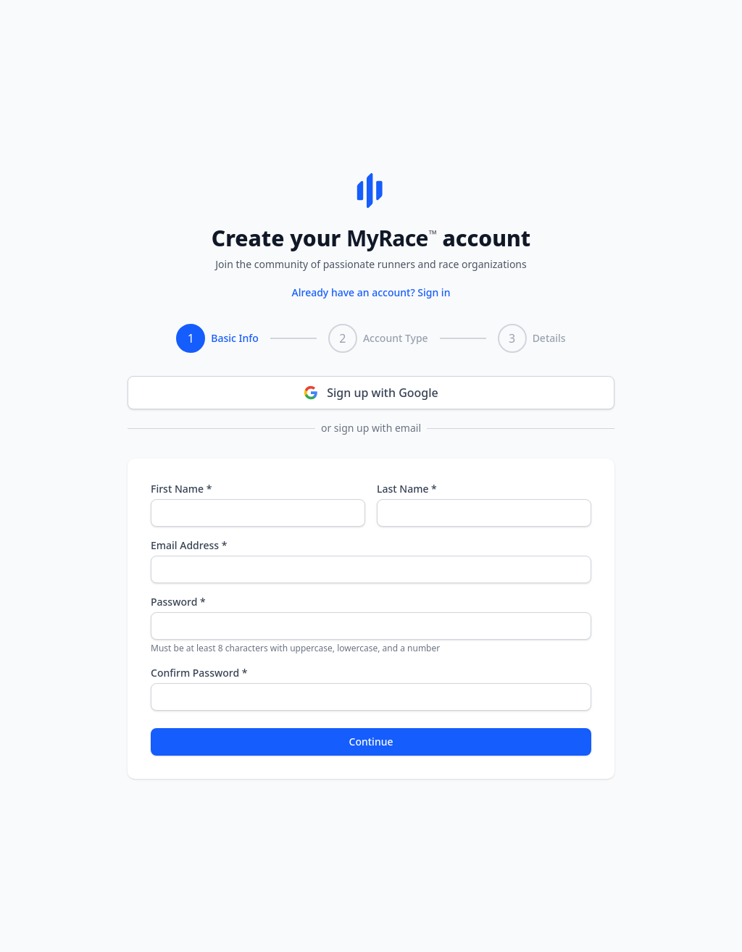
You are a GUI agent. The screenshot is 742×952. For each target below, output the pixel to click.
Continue (371, 741)
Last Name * (407, 489)
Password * (178, 602)
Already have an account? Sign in (371, 292)
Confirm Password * (199, 673)
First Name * (181, 489)
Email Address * (189, 545)
